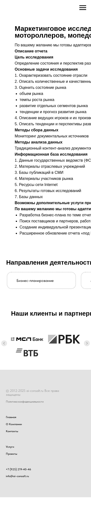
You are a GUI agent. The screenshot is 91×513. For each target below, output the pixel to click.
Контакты (12, 431)
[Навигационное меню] (82, 7)
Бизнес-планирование (35, 280)
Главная (11, 417)
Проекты (11, 453)
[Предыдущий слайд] (4, 343)
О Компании (14, 424)
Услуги (10, 446)
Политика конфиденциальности (25, 401)
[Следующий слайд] (87, 343)
